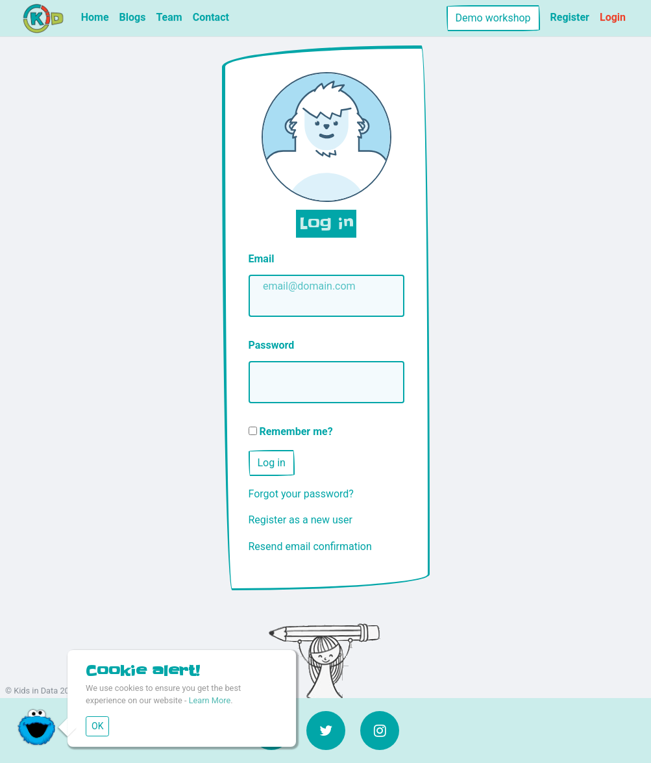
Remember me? (291, 431)
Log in (272, 463)
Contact (211, 17)
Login (613, 17)
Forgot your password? (301, 494)
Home (95, 17)
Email (262, 259)
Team (169, 17)
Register (569, 17)
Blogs (132, 17)
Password (272, 345)
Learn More (210, 700)
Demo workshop (493, 18)
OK (97, 726)
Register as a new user (300, 520)
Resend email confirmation (310, 546)
